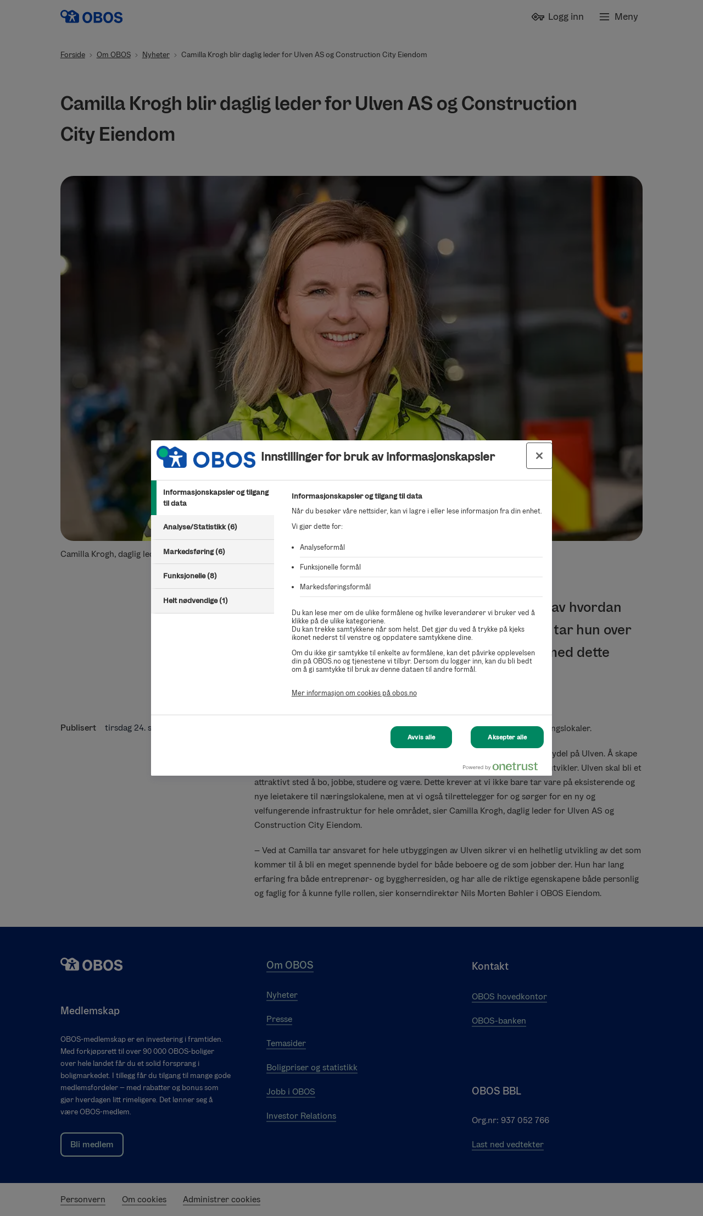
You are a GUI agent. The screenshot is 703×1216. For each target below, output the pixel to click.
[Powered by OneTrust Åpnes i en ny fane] (504, 769)
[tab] (212, 497)
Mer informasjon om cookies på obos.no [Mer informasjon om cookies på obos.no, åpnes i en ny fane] (354, 693)
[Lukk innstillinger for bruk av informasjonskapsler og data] (539, 456)
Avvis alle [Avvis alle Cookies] (421, 737)
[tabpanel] (417, 600)
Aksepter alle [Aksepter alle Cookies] (507, 737)
